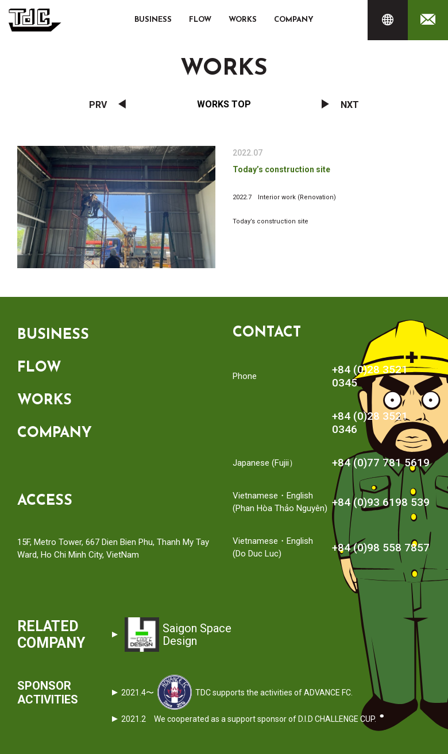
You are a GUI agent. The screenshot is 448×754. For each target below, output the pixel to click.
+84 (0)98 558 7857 (381, 547)
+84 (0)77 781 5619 (381, 462)
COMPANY (294, 20)
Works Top (224, 104)
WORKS (243, 20)
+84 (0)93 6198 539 (381, 502)
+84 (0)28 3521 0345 (370, 376)
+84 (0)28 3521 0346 (370, 422)
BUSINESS (153, 20)
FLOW (200, 20)
